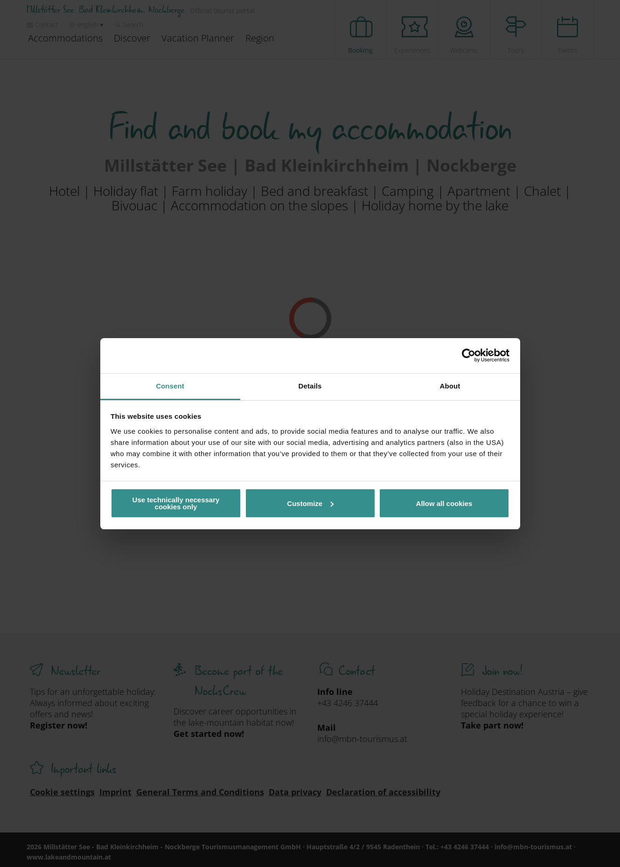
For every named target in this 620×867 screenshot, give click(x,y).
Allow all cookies (444, 503)
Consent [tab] (170, 386)
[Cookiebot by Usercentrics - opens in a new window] (468, 355)
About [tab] (450, 386)
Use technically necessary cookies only (176, 503)
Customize (310, 503)
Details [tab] (310, 386)
